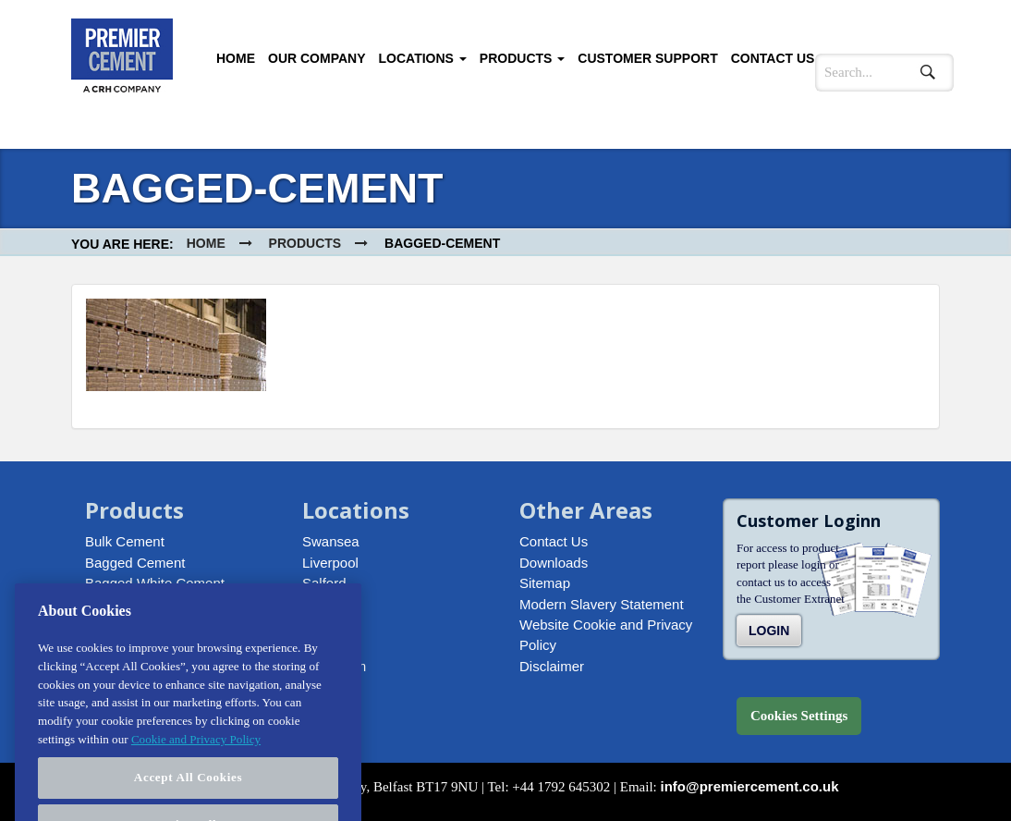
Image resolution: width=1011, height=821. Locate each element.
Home (235, 58)
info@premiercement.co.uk (750, 786)
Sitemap (544, 583)
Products (522, 58)
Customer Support (647, 58)
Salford (324, 583)
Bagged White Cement (155, 583)
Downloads (553, 562)
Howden (327, 604)
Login (769, 630)
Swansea (330, 541)
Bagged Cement (135, 562)
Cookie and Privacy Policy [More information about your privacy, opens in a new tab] (196, 762)
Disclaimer (551, 666)
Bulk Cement (124, 541)
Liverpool (330, 562)
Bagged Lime (125, 604)
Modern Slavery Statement (601, 604)
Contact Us (773, 58)
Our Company (317, 58)
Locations (423, 58)
